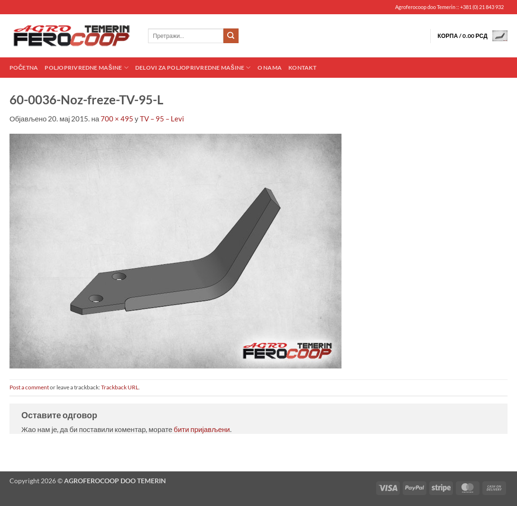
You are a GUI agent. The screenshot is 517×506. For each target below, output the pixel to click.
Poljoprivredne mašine (86, 67)
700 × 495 (117, 118)
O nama (270, 67)
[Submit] (231, 36)
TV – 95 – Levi (162, 118)
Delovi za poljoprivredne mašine (193, 67)
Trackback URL (119, 387)
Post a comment (29, 387)
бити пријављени (202, 429)
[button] (472, 36)
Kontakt (302, 67)
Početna (23, 67)
